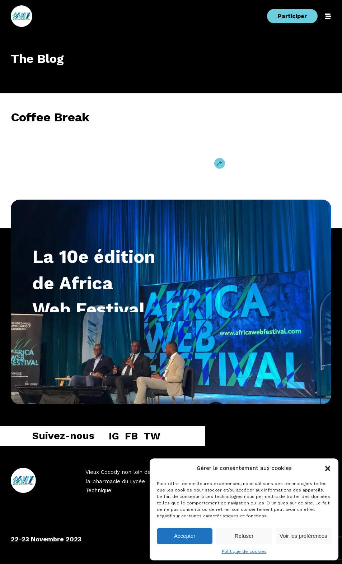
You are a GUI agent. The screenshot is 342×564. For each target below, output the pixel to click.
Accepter (184, 536)
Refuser (244, 536)
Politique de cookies (244, 551)
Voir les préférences (303, 536)
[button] (327, 468)
